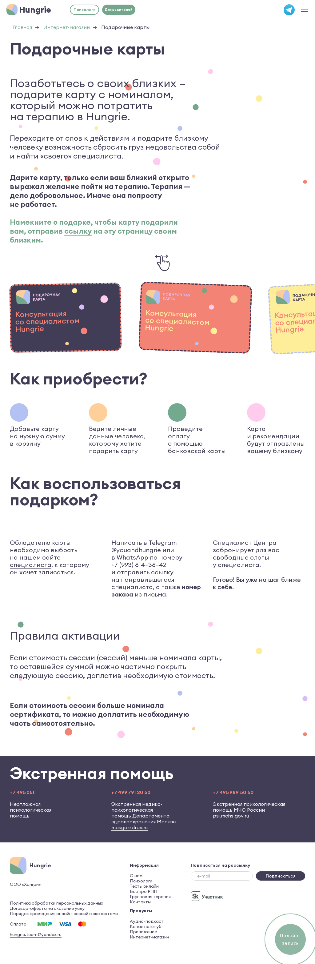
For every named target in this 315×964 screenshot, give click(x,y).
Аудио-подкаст (147, 921)
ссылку (78, 230)
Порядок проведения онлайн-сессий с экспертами (64, 913)
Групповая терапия (150, 896)
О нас (136, 875)
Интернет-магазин (66, 27)
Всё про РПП (143, 891)
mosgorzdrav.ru (129, 827)
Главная (22, 27)
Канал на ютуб (145, 926)
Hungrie (35, 9)
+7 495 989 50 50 (233, 792)
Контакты (140, 902)
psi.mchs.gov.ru (231, 816)
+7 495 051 (22, 792)
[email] (222, 876)
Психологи (141, 881)
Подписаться (281, 876)
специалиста (30, 564)
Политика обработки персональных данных (56, 903)
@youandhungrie (136, 550)
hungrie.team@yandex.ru (36, 934)
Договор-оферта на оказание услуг (48, 908)
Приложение (143, 931)
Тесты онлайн (144, 886)
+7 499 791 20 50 (130, 792)
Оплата (18, 924)
